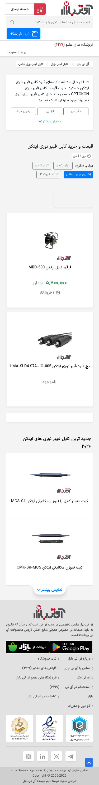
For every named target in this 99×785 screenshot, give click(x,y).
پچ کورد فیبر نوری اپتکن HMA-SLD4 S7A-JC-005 (50, 366)
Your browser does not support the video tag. (73, 198)
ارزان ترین (63, 165)
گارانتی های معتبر (40, 668)
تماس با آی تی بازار (78, 668)
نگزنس (76, 111)
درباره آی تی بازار (80, 658)
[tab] (50, 443)
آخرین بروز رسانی (78, 174)
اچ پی (49, 111)
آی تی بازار (83, 64)
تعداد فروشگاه (49, 174)
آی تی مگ (85, 677)
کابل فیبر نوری (59, 64)
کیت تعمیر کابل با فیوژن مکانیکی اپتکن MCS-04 (49, 501)
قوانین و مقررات (80, 706)
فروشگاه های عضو (73, 44)
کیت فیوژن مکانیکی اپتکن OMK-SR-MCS (50, 567)
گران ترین (42, 165)
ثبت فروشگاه (48, 658)
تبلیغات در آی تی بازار (43, 696)
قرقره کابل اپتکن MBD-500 (50, 267)
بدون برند (23, 111)
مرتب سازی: (84, 165)
